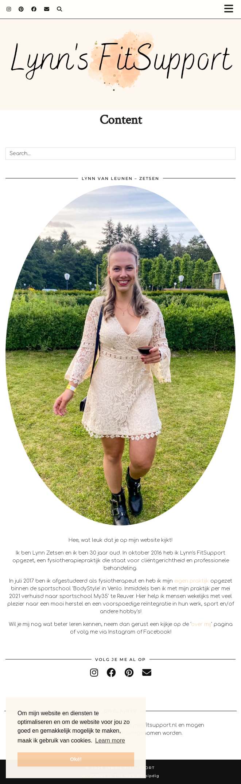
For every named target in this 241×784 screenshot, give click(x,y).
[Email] (47, 9)
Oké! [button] (76, 759)
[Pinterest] (21, 9)
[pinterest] (129, 673)
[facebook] (111, 673)
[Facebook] (34, 9)
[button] (231, 9)
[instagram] (94, 673)
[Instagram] (9, 9)
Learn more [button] (110, 740)
